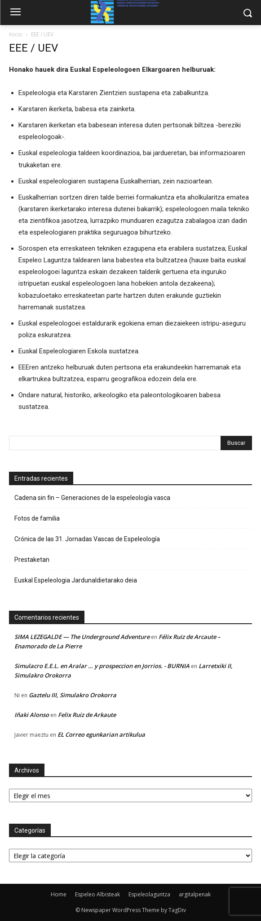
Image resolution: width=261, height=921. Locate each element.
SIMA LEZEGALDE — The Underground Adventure (82, 637)
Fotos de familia (37, 518)
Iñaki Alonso (31, 715)
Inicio (15, 34)
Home (58, 894)
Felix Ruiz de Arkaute (87, 715)
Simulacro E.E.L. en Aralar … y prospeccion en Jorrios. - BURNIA (102, 666)
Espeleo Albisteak (97, 894)
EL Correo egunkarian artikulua (101, 734)
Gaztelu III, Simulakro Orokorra (72, 695)
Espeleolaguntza (149, 894)
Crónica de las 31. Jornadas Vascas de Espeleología (87, 539)
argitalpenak (195, 894)
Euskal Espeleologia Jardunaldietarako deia (75, 580)
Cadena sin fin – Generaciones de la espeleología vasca (92, 497)
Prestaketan (31, 559)
